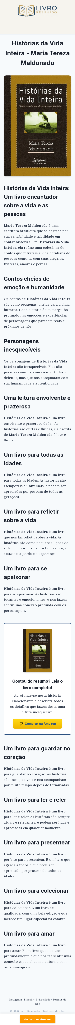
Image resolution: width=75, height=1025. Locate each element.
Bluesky (29, 999)
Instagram (15, 999)
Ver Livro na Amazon (38, 1019)
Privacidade (43, 999)
